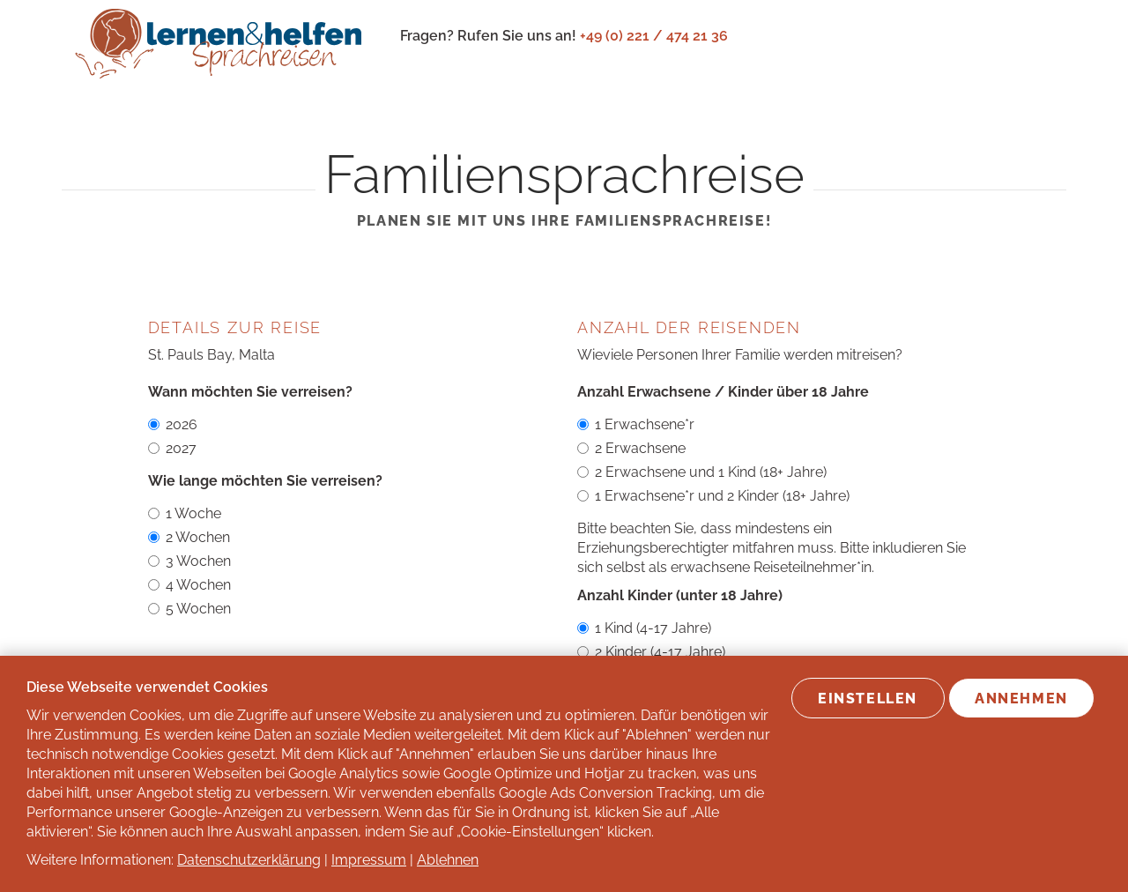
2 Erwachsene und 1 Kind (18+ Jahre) (702, 472)
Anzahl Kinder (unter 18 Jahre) (680, 595)
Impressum (368, 859)
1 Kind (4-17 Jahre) (644, 628)
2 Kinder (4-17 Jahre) (651, 651)
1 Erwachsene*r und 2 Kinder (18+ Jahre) (713, 495)
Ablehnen (448, 859)
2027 (172, 448)
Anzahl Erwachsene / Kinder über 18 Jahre (723, 391)
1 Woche (184, 513)
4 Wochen (189, 584)
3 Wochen (189, 561)
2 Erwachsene (631, 448)
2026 (172, 424)
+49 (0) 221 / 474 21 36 (654, 35)
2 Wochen (189, 537)
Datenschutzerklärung (249, 859)
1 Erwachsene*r (635, 424)
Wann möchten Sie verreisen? (250, 391)
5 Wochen (189, 608)
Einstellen (867, 698)
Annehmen (1021, 698)
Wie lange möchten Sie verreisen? (265, 480)
